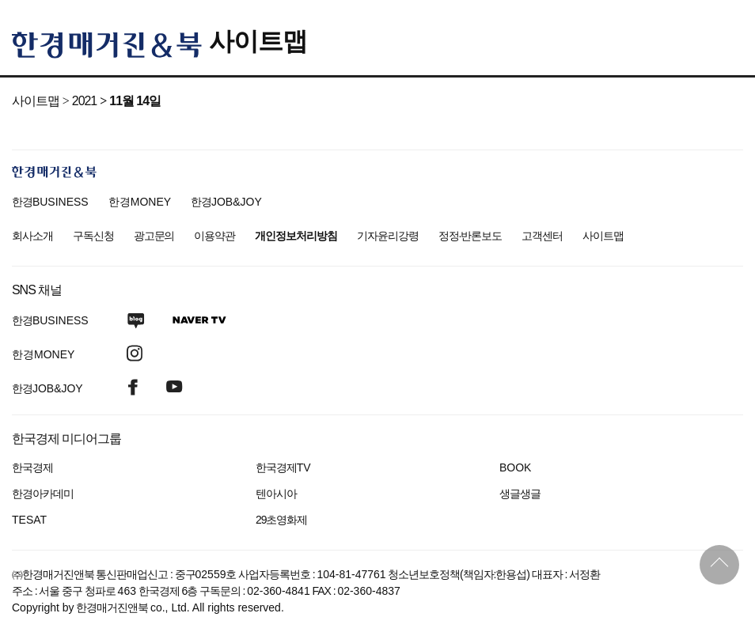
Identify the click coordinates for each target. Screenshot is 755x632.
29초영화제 (281, 519)
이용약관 (214, 235)
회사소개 (32, 235)
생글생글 (520, 493)
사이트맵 (258, 41)
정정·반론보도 (470, 235)
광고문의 (154, 235)
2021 (84, 101)
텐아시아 (276, 493)
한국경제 (32, 467)
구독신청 (93, 235)
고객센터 (542, 235)
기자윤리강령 (388, 235)
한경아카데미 (43, 493)
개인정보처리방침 (296, 235)
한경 (50, 201)
